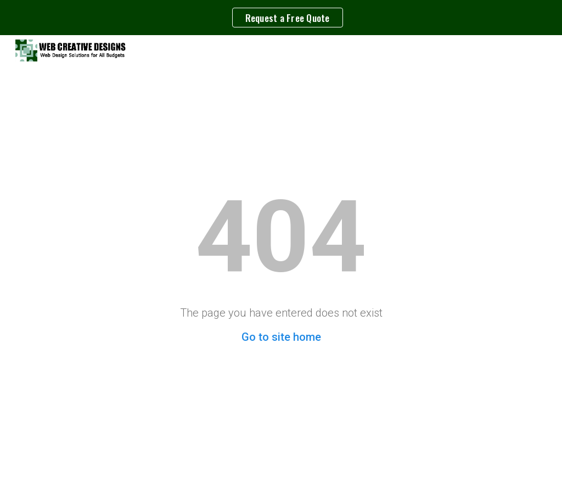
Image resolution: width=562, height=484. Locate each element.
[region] (281, 17)
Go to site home (281, 337)
